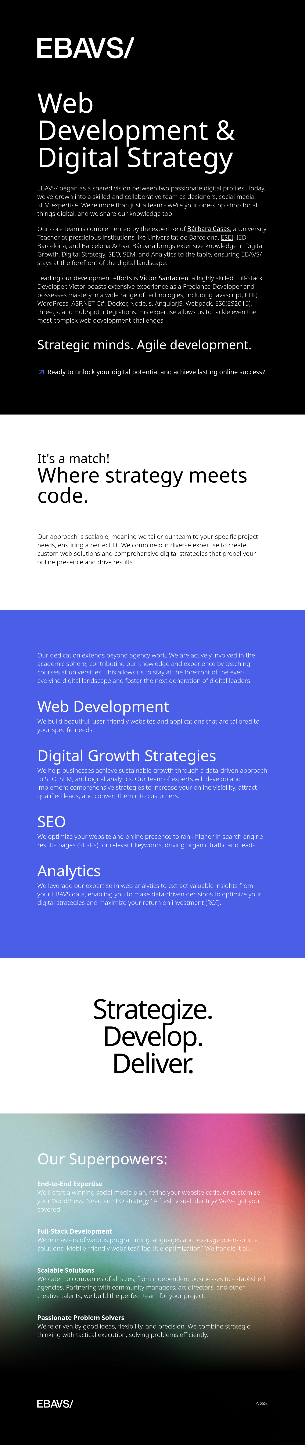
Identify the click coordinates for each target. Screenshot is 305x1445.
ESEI (227, 237)
